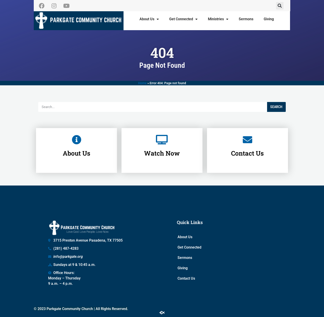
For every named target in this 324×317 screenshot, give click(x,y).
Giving (269, 19)
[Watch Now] (162, 133)
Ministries (218, 19)
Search (276, 107)
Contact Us (247, 147)
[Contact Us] (247, 133)
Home (142, 83)
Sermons (246, 19)
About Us (149, 19)
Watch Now (162, 147)
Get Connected (183, 19)
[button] (280, 5)
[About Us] (76, 133)
